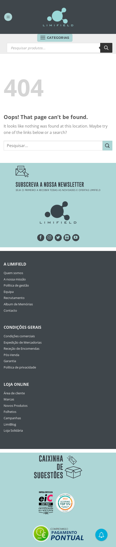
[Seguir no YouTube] (76, 238)
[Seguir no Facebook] (41, 238)
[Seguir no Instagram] (49, 238)
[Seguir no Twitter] (58, 238)
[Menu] (8, 17)
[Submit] (107, 145)
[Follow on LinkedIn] (67, 238)
